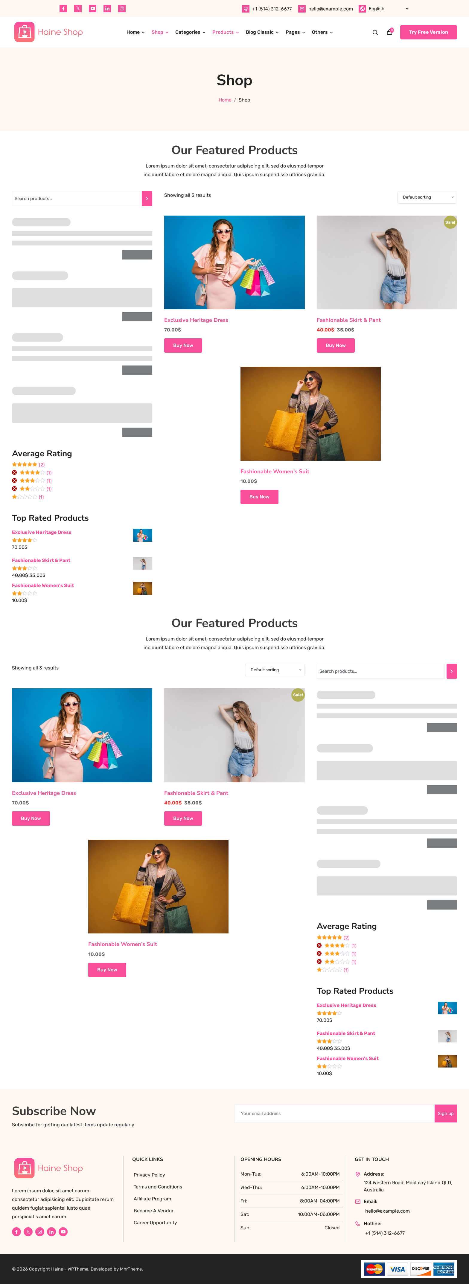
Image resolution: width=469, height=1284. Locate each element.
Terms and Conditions (158, 1187)
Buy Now (183, 345)
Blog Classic (260, 32)
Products (223, 32)
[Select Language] (388, 9)
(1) (35, 473)
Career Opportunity (155, 1222)
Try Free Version (428, 32)
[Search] (147, 198)
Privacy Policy (149, 1175)
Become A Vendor (153, 1211)
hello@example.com (330, 9)
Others (320, 32)
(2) (28, 465)
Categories (187, 32)
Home (133, 32)
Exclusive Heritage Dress (196, 320)
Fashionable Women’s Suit (274, 471)
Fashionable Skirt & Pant (349, 320)
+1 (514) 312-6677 (272, 9)
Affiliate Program (152, 1199)
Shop (157, 32)
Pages (293, 32)
